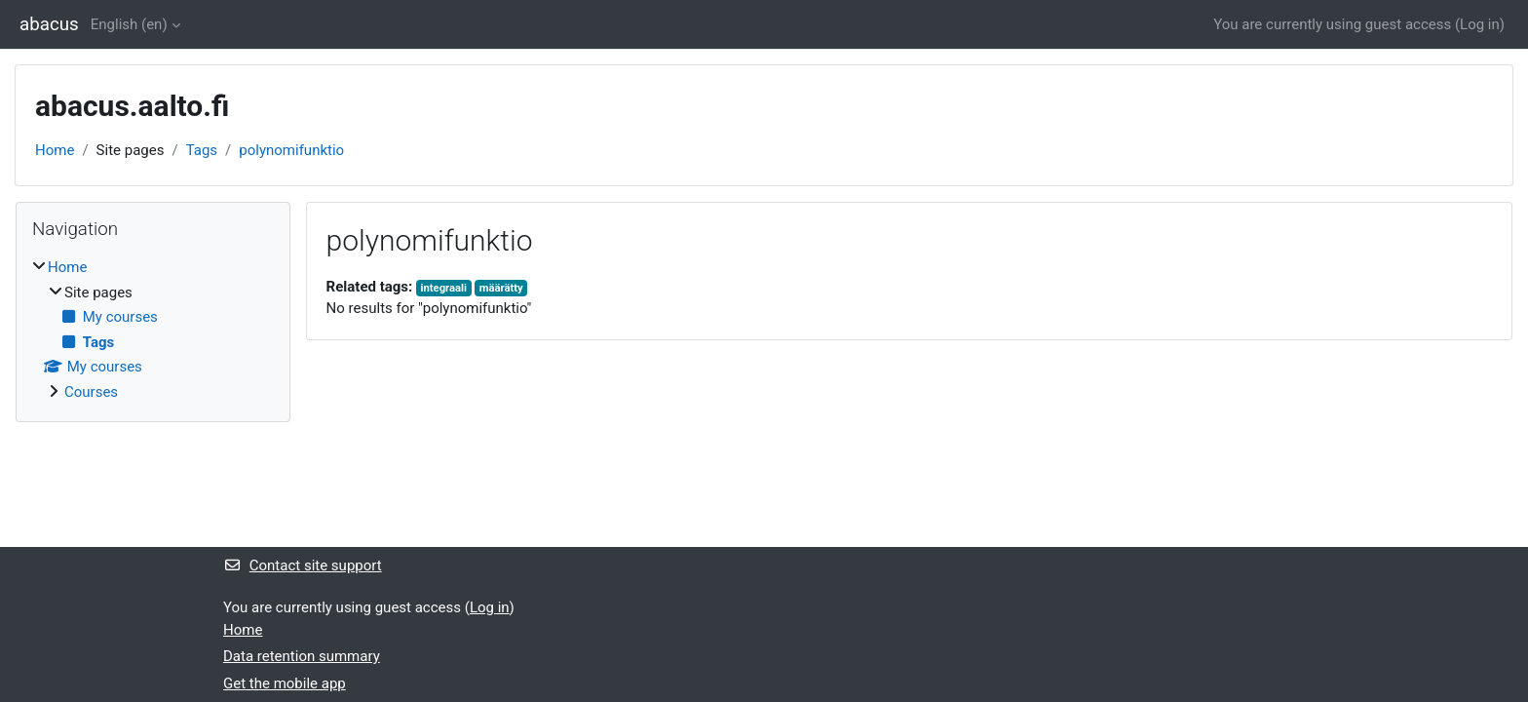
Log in (1480, 24)
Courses (91, 392)
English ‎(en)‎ (129, 24)
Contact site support (302, 565)
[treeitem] (153, 329)
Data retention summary (301, 656)
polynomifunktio (291, 150)
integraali (444, 288)
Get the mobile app (284, 683)
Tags (201, 150)
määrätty (501, 288)
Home (54, 150)
